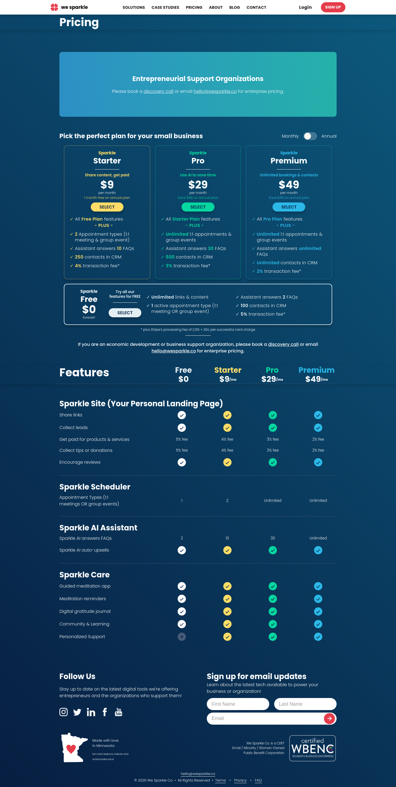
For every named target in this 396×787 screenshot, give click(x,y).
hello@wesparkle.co (198, 773)
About (216, 7)
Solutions (134, 7)
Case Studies (165, 7)
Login (305, 7)
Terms (220, 780)
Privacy (240, 780)
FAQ (258, 780)
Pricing (194, 7)
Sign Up (333, 7)
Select (125, 313)
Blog (234, 7)
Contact (256, 7)
